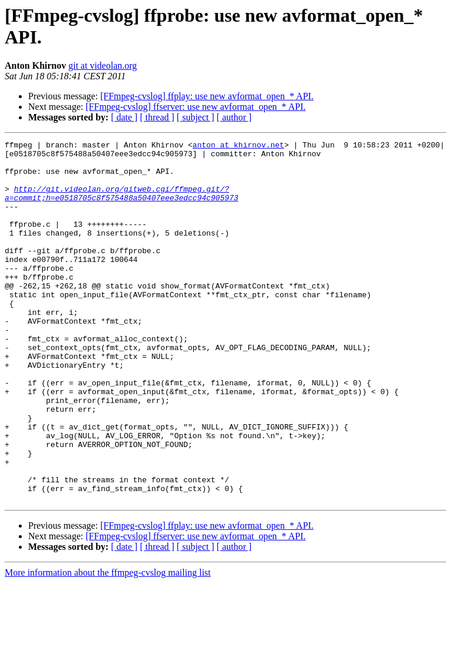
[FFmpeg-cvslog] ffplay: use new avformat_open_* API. (207, 96)
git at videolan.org (102, 65)
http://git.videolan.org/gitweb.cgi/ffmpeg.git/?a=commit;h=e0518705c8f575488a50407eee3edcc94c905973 (121, 204)
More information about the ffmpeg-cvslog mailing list (108, 645)
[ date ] (124, 117)
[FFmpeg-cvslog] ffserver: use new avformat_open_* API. (196, 107)
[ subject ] (195, 117)
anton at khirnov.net (238, 146)
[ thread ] (157, 117)
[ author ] (234, 117)
